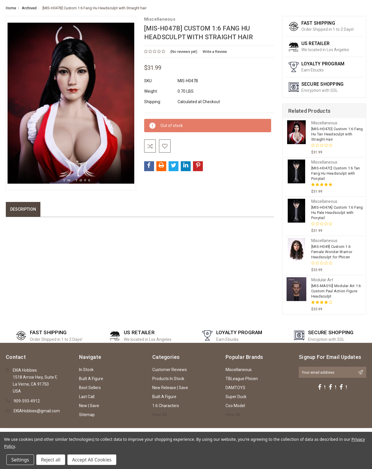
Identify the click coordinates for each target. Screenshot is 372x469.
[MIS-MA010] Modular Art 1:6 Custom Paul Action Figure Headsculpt (336, 291)
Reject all (50, 460)
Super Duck (236, 396)
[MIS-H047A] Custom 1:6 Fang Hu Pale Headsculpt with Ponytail (337, 212)
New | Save (89, 405)
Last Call (86, 396)
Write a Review (215, 51)
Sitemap (87, 414)
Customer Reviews (169, 369)
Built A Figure (91, 378)
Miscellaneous (239, 369)
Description (23, 209)
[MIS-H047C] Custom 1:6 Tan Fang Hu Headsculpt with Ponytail (335, 173)
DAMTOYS (235, 387)
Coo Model (235, 405)
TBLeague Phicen (242, 378)
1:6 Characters (165, 405)
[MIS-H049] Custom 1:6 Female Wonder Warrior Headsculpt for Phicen (331, 251)
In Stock (86, 369)
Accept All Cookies (92, 460)
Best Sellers (90, 387)
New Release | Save (170, 387)
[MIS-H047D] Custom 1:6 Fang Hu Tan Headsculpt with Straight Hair (337, 134)
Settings (20, 460)
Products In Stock (168, 378)
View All (159, 414)
